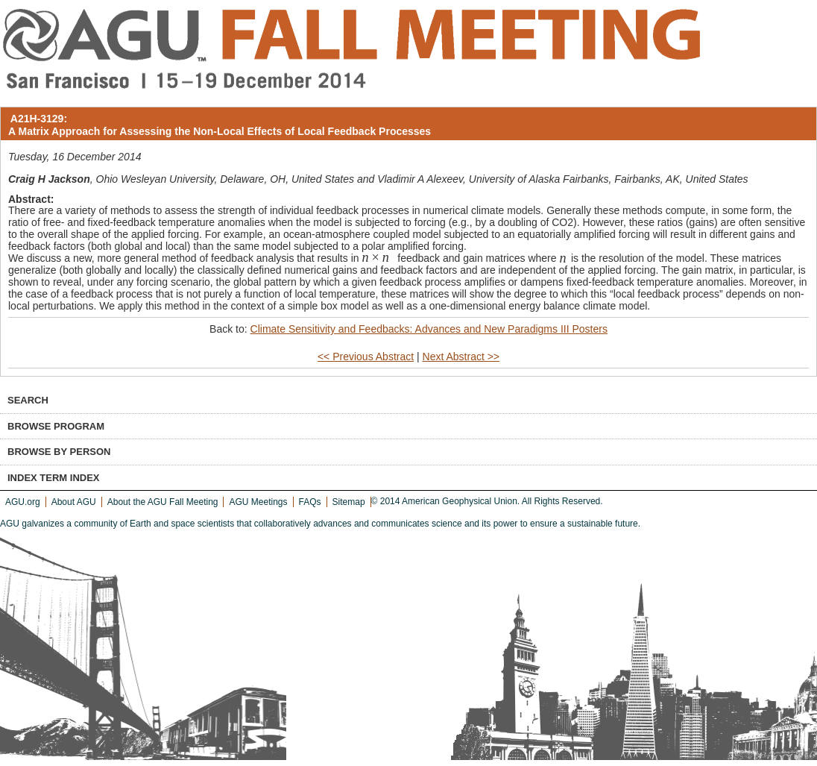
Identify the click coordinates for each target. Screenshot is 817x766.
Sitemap (348, 502)
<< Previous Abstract (366, 356)
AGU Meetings (258, 502)
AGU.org (22, 502)
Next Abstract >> (461, 356)
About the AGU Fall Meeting (162, 502)
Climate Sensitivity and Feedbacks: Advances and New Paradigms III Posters (429, 329)
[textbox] (378, 258)
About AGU (73, 502)
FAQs (310, 502)
